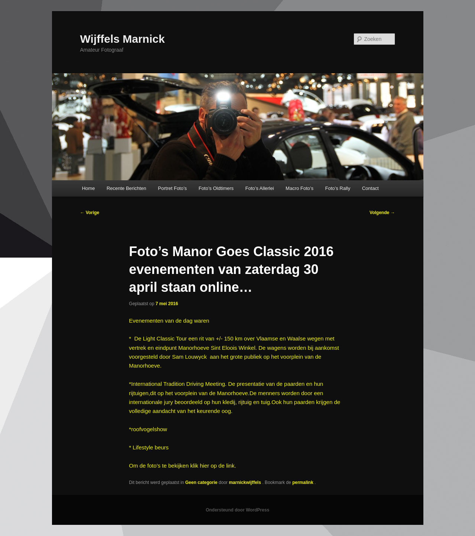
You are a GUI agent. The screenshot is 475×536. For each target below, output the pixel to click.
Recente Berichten (126, 188)
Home (88, 188)
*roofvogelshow (148, 429)
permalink (303, 482)
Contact (370, 188)
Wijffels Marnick (122, 39)
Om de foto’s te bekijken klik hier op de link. (182, 465)
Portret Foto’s (172, 188)
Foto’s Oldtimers (216, 188)
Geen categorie (201, 482)
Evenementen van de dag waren (169, 320)
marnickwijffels (245, 482)
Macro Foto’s (299, 188)
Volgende (382, 212)
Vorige (90, 212)
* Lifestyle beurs (149, 447)
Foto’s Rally (338, 188)
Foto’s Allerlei (259, 188)
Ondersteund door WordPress (237, 510)
